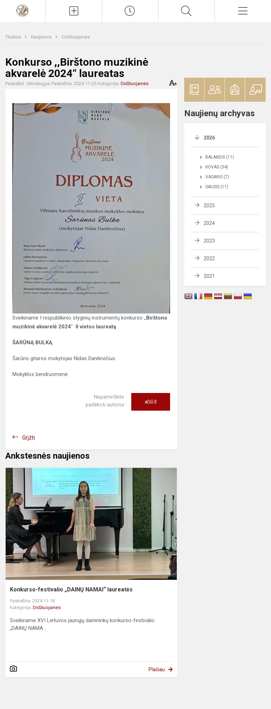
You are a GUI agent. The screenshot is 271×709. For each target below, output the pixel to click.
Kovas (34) (216, 167)
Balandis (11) (219, 157)
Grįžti (28, 437)
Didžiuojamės (76, 37)
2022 (209, 258)
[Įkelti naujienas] (74, 11)
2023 (209, 241)
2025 (209, 205)
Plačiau (157, 669)
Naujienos (42, 37)
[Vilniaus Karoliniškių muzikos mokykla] (23, 10)
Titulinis (13, 37)
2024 (209, 223)
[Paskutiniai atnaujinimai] (130, 11)
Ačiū (151, 402)
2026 (209, 138)
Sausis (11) (216, 186)
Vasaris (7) (217, 176)
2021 (209, 276)
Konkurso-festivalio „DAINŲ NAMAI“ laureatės (71, 589)
